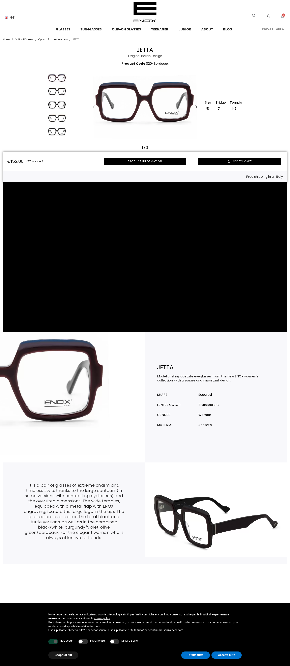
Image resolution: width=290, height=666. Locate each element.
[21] (219, 108)
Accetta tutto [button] (226, 655)
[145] (234, 108)
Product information (145, 161)
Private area (273, 29)
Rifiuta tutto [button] (196, 655)
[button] (94, 107)
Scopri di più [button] (63, 655)
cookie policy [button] (102, 618)
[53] (208, 108)
